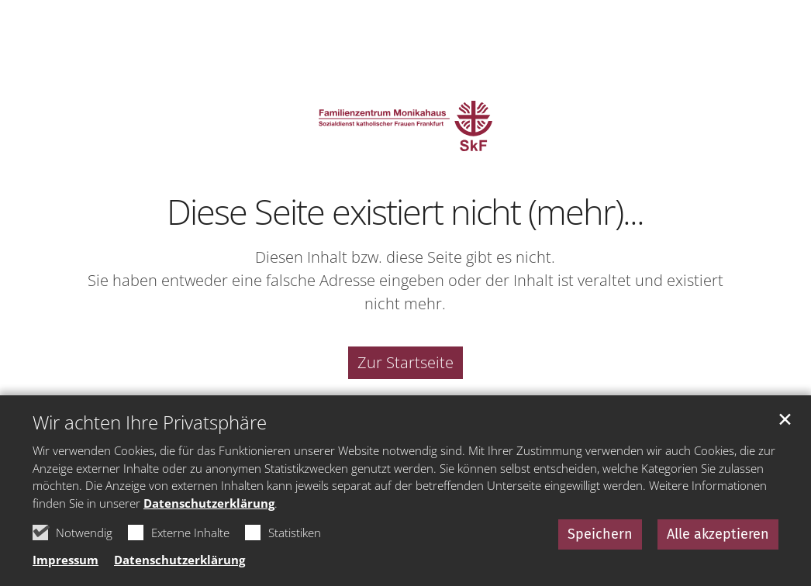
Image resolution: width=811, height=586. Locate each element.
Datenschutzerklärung (208, 503)
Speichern (600, 534)
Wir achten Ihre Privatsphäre (150, 422)
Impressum (65, 559)
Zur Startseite (405, 362)
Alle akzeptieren (718, 534)
